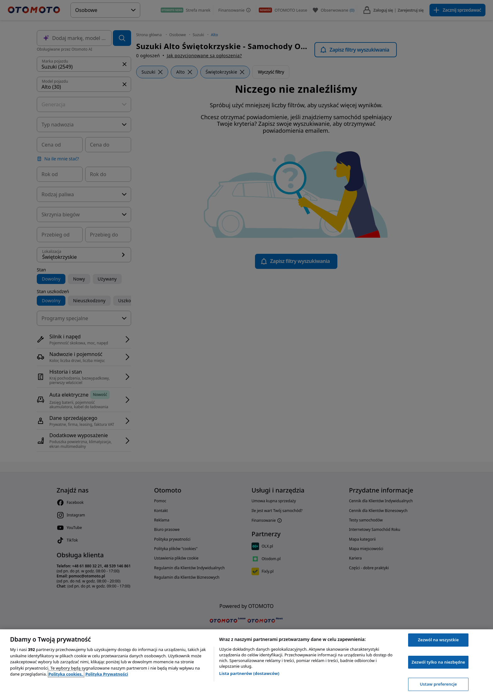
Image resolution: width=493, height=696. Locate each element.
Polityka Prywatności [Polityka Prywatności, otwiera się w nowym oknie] (106, 674)
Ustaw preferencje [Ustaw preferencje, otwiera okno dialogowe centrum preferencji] (438, 684)
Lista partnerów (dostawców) (249, 673)
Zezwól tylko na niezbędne (438, 662)
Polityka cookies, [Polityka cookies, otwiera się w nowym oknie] (66, 674)
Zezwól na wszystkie (438, 640)
